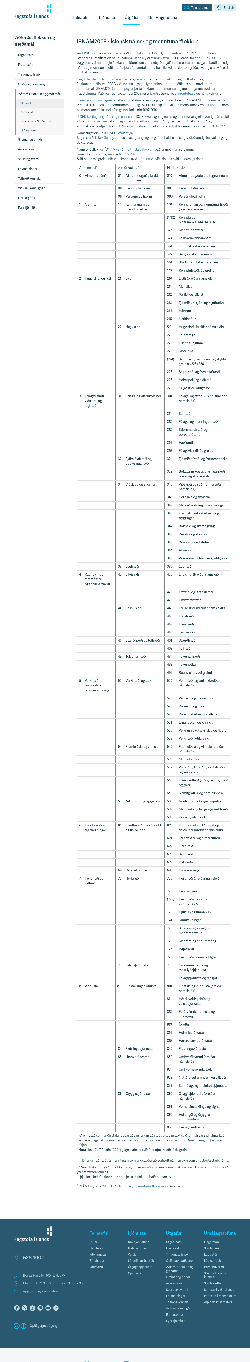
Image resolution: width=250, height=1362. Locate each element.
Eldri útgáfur (26, 198)
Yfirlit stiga (126, 133)
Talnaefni (81, 17)
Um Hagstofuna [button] (162, 17)
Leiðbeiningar (27, 169)
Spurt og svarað (29, 159)
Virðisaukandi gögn (31, 188)
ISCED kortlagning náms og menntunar (106, 117)
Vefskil (132, 1255)
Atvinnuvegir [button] (99, 1255)
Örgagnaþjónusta (140, 1267)
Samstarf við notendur (220, 1290)
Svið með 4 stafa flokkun (135, 149)
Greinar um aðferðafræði (36, 121)
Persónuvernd (214, 1267)
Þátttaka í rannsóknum (220, 1296)
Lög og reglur (213, 1261)
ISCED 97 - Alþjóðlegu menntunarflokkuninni (135, 1186)
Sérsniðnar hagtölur (142, 1261)
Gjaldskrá (135, 1273)
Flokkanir (26, 103)
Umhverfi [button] (96, 1267)
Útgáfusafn (26, 55)
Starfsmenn (212, 1248)
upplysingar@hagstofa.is (41, 1291)
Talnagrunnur (197, 7)
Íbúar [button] (93, 1242)
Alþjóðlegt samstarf (218, 1302)
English (225, 7)
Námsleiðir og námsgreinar (97, 100)
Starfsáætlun (213, 1283)
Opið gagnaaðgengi (32, 84)
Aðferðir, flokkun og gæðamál (39, 94)
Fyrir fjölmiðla (27, 208)
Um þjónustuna (138, 1242)
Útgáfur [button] (132, 17)
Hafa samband (138, 1248)
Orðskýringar (29, 130)
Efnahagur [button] (97, 1261)
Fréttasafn (25, 65)
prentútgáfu (187, 93)
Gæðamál (27, 112)
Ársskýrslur (26, 149)
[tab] (106, 1242)
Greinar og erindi (30, 140)
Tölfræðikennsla (29, 179)
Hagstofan (211, 1242)
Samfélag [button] (96, 1248)
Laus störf (211, 1255)
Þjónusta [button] (107, 17)
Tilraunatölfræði (29, 75)
